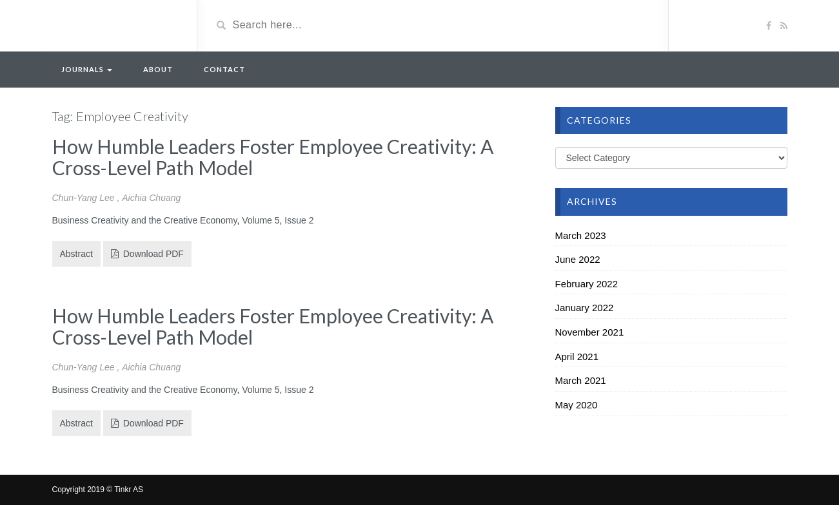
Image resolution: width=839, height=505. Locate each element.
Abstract (76, 254)
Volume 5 (260, 220)
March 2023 (580, 235)
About (158, 69)
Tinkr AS (128, 489)
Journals (86, 69)
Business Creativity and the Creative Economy (144, 220)
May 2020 (576, 404)
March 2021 (580, 380)
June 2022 (577, 259)
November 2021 (589, 332)
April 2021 (577, 356)
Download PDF (147, 254)
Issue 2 (298, 220)
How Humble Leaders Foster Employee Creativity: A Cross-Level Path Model (272, 157)
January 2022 (584, 307)
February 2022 (586, 283)
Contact (224, 69)
